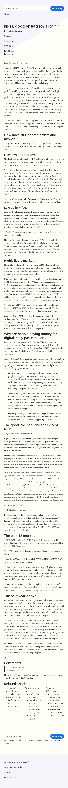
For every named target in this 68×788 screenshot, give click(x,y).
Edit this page (9, 54)
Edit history (9, 51)
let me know (41, 675)
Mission (7, 772)
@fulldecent (13, 670)
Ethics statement (11, 777)
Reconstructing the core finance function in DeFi (57, 712)
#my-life (57, 25)
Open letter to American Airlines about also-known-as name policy (35, 706)
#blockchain (9, 41)
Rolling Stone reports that (17, 232)
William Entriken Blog (14, 2)
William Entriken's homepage (16, 782)
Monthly (57, 8)
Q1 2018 (27, 540)
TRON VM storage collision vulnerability (56, 697)
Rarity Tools (15, 559)
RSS (7, 14)
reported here (20, 510)
